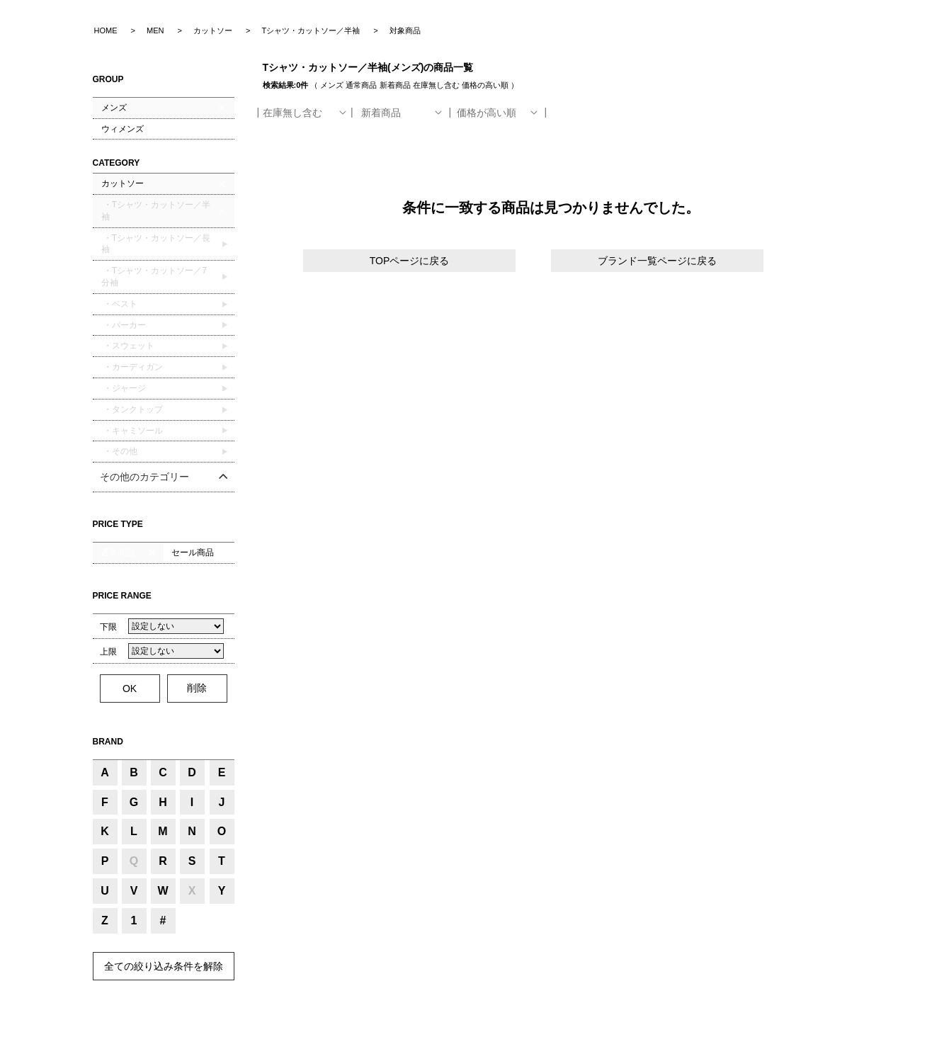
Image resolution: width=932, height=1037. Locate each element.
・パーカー (123, 325)
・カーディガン (132, 367)
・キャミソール (132, 431)
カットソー (122, 183)
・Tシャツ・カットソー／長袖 (156, 244)
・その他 (119, 451)
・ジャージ (123, 388)
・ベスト (119, 304)
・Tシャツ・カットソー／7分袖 (154, 277)
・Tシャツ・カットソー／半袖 (156, 211)
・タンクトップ (132, 409)
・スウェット (127, 346)
